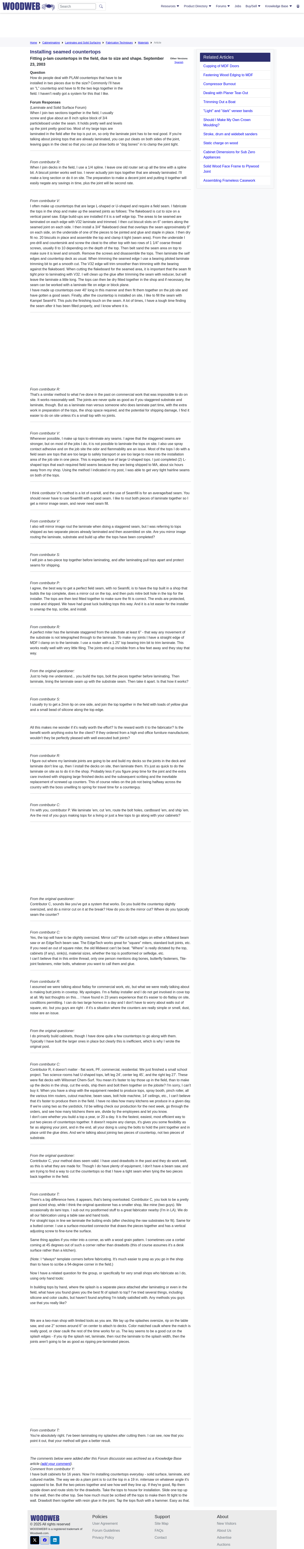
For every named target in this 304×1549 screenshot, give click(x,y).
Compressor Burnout (219, 84)
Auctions (223, 1544)
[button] (34, 1540)
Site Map (162, 1523)
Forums (223, 6)
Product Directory (198, 6)
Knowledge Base (278, 6)
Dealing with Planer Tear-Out (225, 93)
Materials (143, 42)
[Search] (77, 6)
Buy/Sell (253, 6)
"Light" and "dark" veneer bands (228, 111)
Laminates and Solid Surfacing (83, 42)
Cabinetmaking (51, 42)
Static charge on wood (220, 143)
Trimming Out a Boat (219, 102)
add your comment (56, 1464)
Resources (170, 6)
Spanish (178, 62)
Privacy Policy (103, 1537)
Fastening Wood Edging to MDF (228, 75)
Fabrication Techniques (119, 42)
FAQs (159, 1530)
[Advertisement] (152, 26)
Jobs (238, 6)
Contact (161, 1537)
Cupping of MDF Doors (221, 66)
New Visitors (226, 1523)
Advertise (224, 1537)
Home (33, 42)
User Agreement (105, 1523)
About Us (224, 1530)
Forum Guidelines (106, 1530)
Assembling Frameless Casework (229, 180)
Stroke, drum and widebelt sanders (230, 134)
